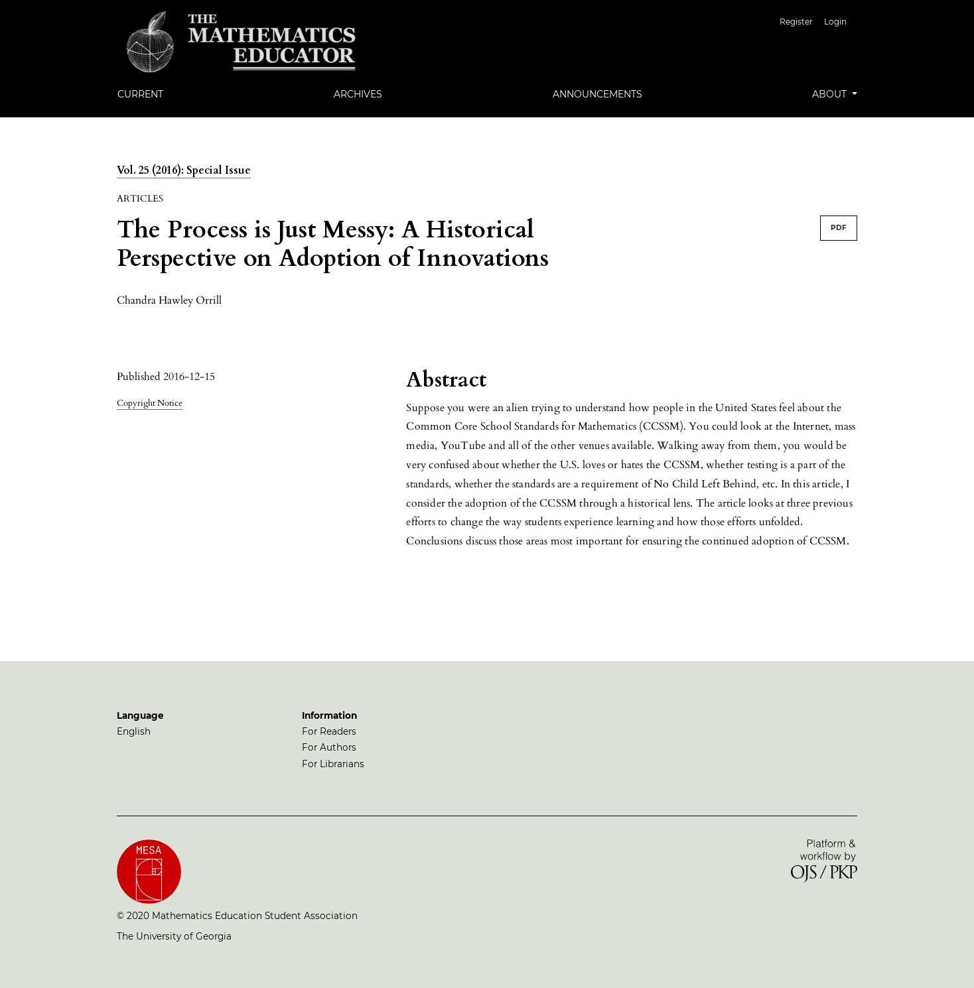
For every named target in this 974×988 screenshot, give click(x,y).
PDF (839, 227)
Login (835, 22)
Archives (358, 94)
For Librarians (333, 764)
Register (796, 22)
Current (140, 94)
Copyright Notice (149, 403)
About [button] (830, 94)
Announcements (597, 94)
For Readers (329, 731)
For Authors (329, 747)
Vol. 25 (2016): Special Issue (184, 170)
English (134, 731)
